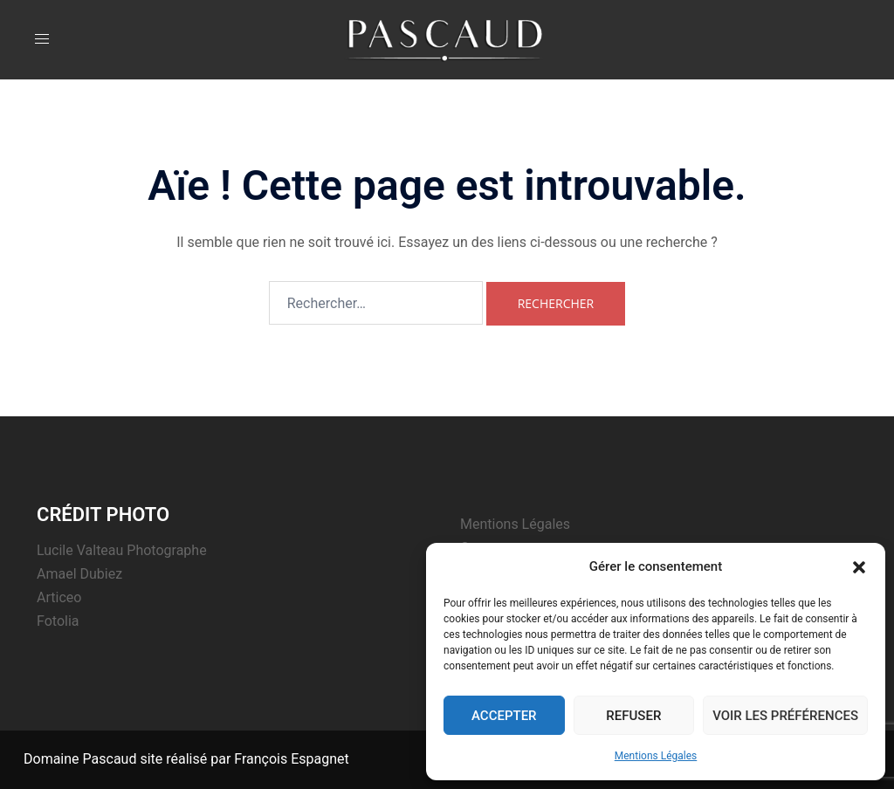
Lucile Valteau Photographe (122, 550)
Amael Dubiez (79, 574)
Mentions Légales (656, 756)
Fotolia (58, 621)
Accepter (504, 716)
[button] (859, 567)
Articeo (59, 597)
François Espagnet (291, 759)
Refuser (633, 716)
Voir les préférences (785, 716)
